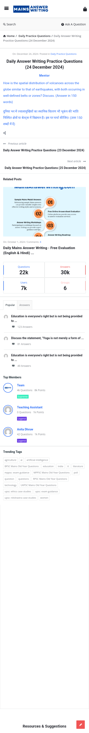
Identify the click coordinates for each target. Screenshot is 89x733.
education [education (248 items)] (48, 466)
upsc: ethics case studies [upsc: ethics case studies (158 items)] (18, 491)
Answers (24, 305)
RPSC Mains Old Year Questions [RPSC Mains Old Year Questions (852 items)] (50, 478)
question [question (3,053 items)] (9, 478)
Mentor (44, 75)
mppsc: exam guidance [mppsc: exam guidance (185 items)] (17, 472)
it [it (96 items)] (68, 466)
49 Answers (21, 366)
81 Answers (21, 344)
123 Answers (21, 327)
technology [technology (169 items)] (10, 485)
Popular (10, 305)
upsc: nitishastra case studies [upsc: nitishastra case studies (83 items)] (20, 497)
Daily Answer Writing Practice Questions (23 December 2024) (43, 150)
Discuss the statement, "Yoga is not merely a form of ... (47, 338)
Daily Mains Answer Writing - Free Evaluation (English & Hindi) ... (39, 250)
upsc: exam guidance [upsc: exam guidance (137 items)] (46, 491)
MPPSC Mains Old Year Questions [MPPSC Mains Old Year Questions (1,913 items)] (52, 472)
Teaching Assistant (30, 407)
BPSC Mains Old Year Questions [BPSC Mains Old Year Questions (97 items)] (22, 466)
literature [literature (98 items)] (78, 466)
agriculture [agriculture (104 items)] (10, 459)
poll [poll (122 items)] (76, 472)
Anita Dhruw (25, 429)
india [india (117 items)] (60, 466)
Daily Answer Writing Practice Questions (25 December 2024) (45, 168)
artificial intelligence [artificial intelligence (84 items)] (37, 459)
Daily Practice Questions (63, 53)
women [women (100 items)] (44, 497)
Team (20, 385)
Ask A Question (73, 24)
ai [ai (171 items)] (22, 459)
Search (9, 24)
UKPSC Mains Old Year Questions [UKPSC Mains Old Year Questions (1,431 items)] (38, 485)
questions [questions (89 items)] (23, 478)
